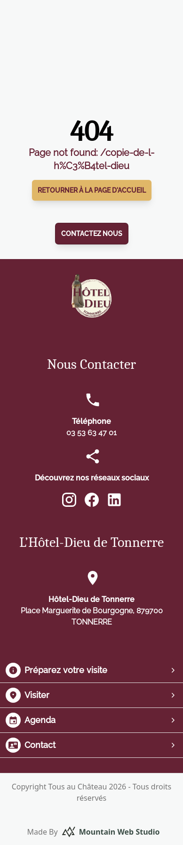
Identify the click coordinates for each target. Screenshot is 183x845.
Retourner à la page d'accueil (92, 190)
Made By (93, 831)
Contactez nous (91, 233)
